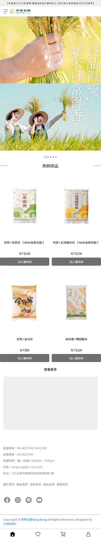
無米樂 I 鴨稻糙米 (76, 339)
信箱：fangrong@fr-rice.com (23, 467)
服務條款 (62, 484)
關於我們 (8, 484)
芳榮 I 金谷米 (25, 339)
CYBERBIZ (9, 524)
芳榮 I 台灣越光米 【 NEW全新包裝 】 (76, 242)
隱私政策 (49, 484)
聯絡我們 (22, 484)
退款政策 (35, 484)
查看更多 (50, 369)
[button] (47, 157)
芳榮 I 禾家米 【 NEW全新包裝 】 (24, 242)
